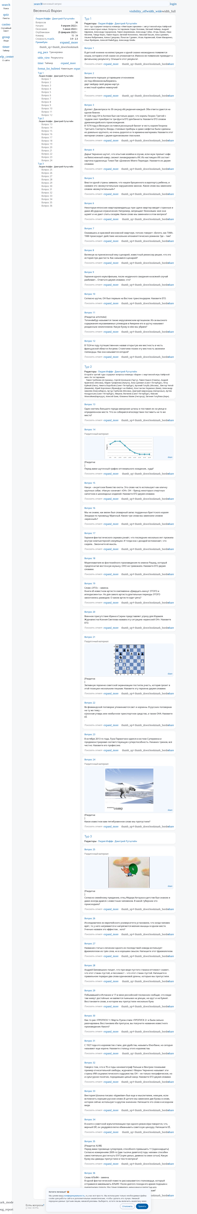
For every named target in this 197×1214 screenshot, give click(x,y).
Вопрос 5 (89, 178)
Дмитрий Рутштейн (63, 18)
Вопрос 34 (89, 1119)
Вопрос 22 (89, 702)
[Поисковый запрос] (103, 3)
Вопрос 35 (89, 1141)
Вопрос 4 (89, 149)
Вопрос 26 (89, 918)
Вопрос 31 (89, 1040)
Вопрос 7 (89, 228)
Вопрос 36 (89, 1173)
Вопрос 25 (89, 849)
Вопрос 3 (89, 104)
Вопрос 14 (89, 429)
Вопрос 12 (89, 340)
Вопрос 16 (89, 508)
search (38, 4)
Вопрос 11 (89, 312)
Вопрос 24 (89, 759)
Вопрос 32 (89, 1062)
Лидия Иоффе (43, 18)
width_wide (154, 11)
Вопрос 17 (89, 533)
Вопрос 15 (89, 482)
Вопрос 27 (89, 943)
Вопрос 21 (89, 636)
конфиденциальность (74, 1195)
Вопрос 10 (89, 293)
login (173, 4)
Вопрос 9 (89, 272)
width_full (169, 11)
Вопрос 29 (89, 990)
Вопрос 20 (89, 611)
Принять (142, 1206)
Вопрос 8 (89, 250)
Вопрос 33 (89, 1091)
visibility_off (138, 11)
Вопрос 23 (89, 734)
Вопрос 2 (89, 73)
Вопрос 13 (89, 404)
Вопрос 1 (89, 48)
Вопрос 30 (89, 1015)
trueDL (51, 38)
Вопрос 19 (89, 583)
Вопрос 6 (89, 203)
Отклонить (127, 1206)
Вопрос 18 (89, 558)
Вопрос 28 (89, 965)
